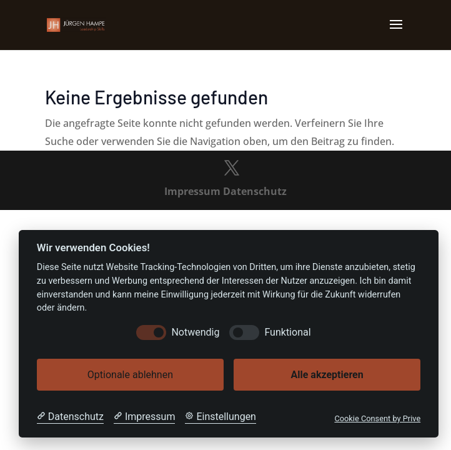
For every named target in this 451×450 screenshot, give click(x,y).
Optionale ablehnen (130, 375)
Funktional (287, 332)
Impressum (192, 191)
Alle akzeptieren (326, 375)
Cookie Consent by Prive (377, 418)
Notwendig (195, 332)
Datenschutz (255, 191)
